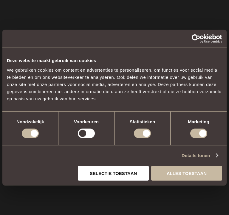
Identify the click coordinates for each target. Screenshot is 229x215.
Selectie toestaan (113, 173)
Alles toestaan (187, 173)
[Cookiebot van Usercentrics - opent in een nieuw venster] (196, 38)
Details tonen (196, 155)
